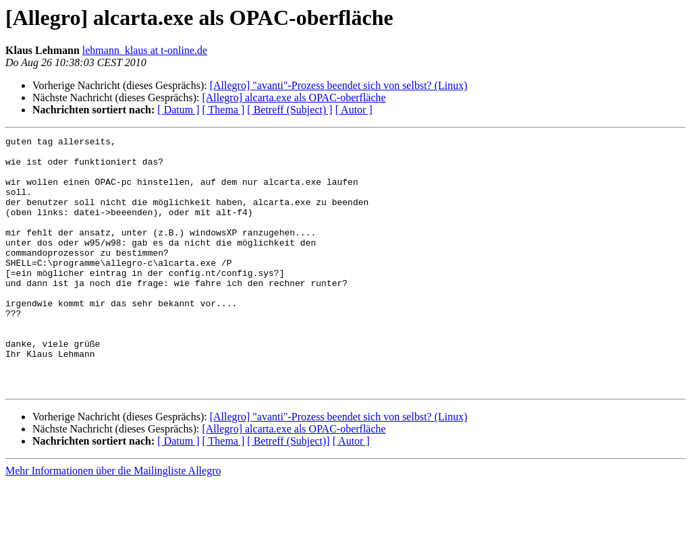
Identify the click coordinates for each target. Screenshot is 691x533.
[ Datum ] (178, 109)
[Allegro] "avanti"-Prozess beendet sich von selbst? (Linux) (339, 85)
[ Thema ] (223, 109)
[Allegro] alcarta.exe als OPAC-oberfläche (293, 97)
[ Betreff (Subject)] (288, 491)
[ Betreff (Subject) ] (289, 109)
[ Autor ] (353, 109)
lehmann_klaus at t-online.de (144, 50)
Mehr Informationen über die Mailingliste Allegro (113, 521)
